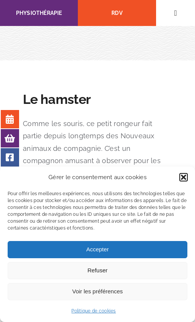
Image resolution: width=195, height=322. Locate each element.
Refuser (97, 270)
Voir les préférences (97, 291)
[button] (183, 177)
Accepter (97, 249)
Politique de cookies (93, 311)
